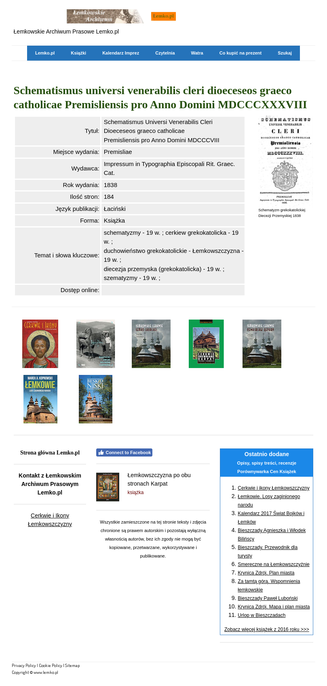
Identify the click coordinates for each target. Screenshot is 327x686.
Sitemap (72, 665)
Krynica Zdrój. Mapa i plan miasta (274, 607)
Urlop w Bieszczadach (261, 615)
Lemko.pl (45, 53)
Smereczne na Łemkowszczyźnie (273, 564)
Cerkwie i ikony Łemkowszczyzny (273, 488)
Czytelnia (165, 53)
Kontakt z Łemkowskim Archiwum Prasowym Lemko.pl (50, 484)
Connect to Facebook (124, 452)
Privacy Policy (24, 665)
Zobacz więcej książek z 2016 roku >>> (266, 629)
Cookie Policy (50, 665)
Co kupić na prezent (240, 53)
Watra (197, 53)
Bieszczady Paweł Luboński (267, 598)
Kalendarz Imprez (120, 53)
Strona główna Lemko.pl (50, 453)
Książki (78, 53)
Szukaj (285, 53)
